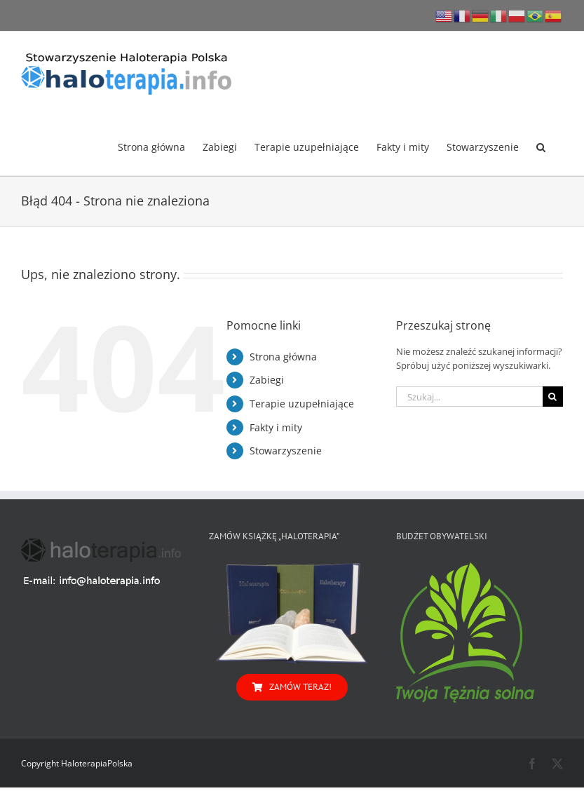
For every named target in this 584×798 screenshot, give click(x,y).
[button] (540, 145)
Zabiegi (267, 379)
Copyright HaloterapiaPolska (77, 763)
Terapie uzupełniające (302, 403)
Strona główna (283, 356)
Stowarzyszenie (286, 450)
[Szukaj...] (469, 396)
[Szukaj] (553, 396)
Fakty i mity (276, 427)
